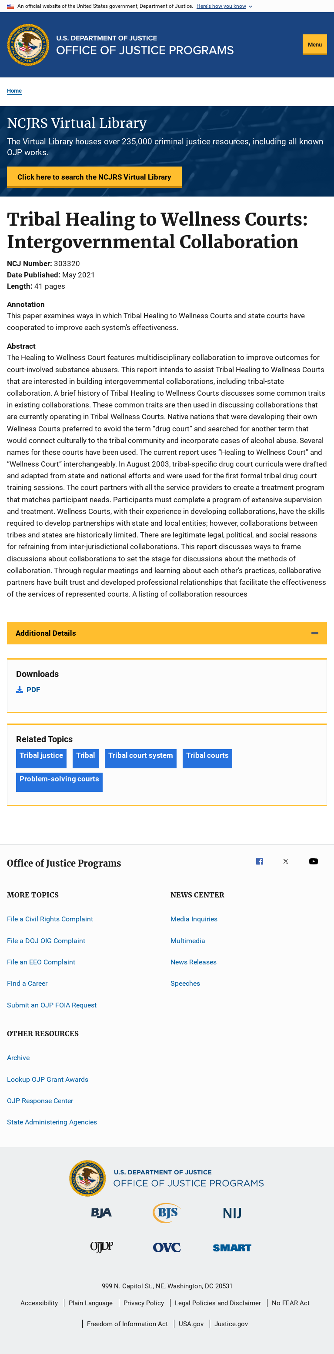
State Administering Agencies (52, 1122)
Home (14, 90)
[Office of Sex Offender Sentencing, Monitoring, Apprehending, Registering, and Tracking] (232, 1252)
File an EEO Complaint (41, 962)
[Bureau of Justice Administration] (101, 1219)
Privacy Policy (144, 1303)
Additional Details (46, 633)
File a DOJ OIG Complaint (46, 940)
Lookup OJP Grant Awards (47, 1079)
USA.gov (191, 1324)
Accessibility (39, 1303)
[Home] (145, 45)
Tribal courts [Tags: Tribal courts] (207, 755)
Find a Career (27, 983)
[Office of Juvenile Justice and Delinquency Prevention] (101, 1254)
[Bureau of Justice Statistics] (167, 1225)
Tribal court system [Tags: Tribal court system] (140, 755)
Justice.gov (231, 1324)
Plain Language (91, 1303)
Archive (18, 1058)
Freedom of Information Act (127, 1324)
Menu (315, 44)
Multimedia (187, 940)
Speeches (185, 983)
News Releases (193, 962)
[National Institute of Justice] (232, 1220)
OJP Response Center (40, 1101)
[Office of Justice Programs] (28, 44)
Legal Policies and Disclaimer (218, 1303)
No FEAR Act (291, 1303)
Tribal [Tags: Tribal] (85, 755)
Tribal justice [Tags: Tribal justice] (41, 755)
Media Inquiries (193, 919)
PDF (33, 689)
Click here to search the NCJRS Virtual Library (94, 177)
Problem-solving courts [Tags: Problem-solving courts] (59, 778)
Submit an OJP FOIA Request (52, 1005)
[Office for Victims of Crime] (167, 1253)
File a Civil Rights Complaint (50, 919)
